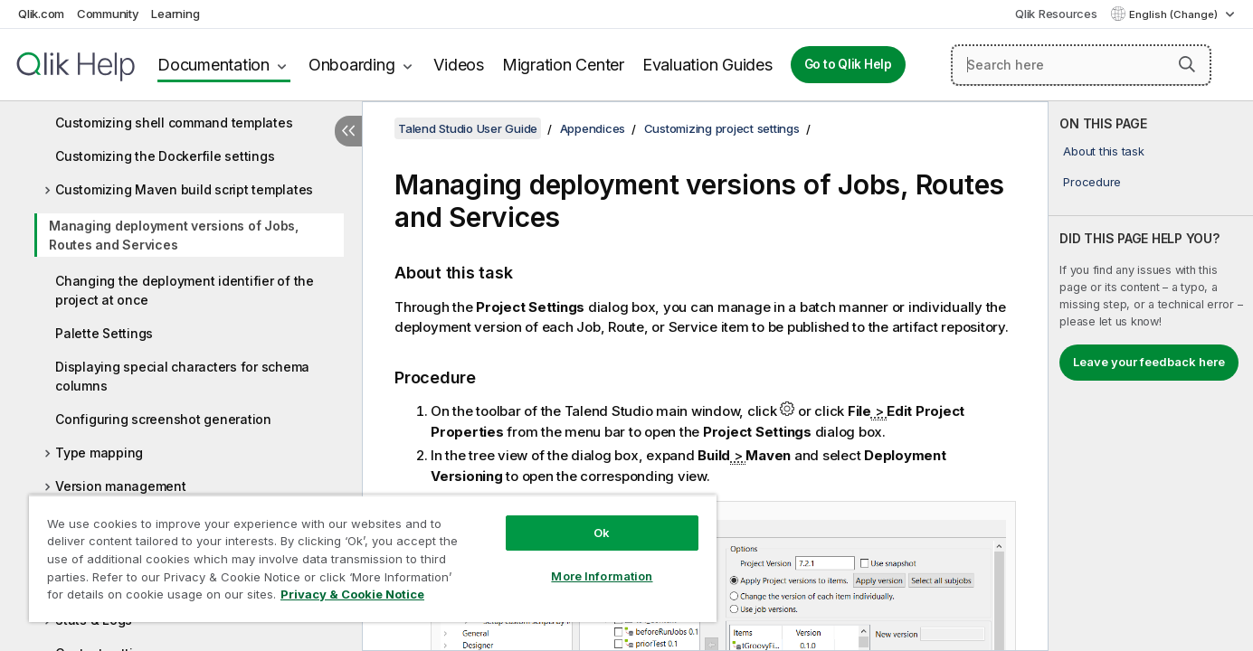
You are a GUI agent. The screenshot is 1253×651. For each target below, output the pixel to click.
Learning (175, 13)
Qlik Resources (1056, 13)
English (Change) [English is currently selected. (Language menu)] (1174, 14)
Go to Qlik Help (848, 64)
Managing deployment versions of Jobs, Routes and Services (174, 235)
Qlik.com (41, 13)
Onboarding (352, 64)
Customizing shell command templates (173, 122)
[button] (1187, 64)
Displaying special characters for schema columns (182, 376)
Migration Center (563, 64)
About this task (1103, 151)
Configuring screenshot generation (163, 419)
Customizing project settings (722, 128)
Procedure (1092, 182)
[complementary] (1151, 376)
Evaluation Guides (707, 64)
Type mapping (99, 452)
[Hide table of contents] (348, 131)
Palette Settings (104, 333)
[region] (373, 558)
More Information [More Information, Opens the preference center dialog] (601, 576)
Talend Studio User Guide (467, 128)
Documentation (213, 64)
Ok (601, 532)
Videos (458, 64)
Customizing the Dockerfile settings (164, 156)
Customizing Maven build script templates (184, 189)
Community (108, 13)
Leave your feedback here (1149, 361)
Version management (120, 486)
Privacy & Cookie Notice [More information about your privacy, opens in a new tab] (352, 594)
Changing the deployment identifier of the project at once (184, 290)
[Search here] (1081, 65)
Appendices (593, 128)
